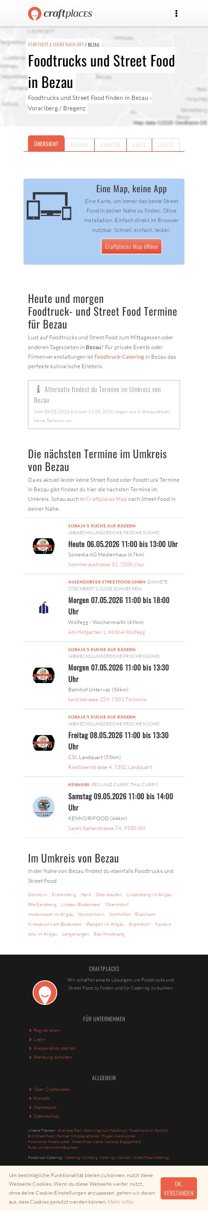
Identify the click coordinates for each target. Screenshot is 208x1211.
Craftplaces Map (106, 498)
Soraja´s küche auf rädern (102, 526)
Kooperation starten (52, 1048)
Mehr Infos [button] (121, 1201)
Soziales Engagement (123, 1141)
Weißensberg (42, 904)
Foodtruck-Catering (119, 356)
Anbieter (110, 145)
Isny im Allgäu (43, 934)
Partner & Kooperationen (78, 1136)
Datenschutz (44, 1116)
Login (37, 1039)
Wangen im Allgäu (105, 924)
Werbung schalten (50, 1057)
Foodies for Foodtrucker (48, 1141)
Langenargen (75, 934)
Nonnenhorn (91, 914)
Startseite (38, 44)
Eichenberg (64, 894)
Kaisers (163, 924)
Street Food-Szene (87, 1141)
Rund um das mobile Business (53, 1147)
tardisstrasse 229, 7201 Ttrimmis (107, 699)
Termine (79, 145)
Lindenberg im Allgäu (149, 894)
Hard (86, 894)
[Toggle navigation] (176, 13)
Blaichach (145, 914)
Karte (139, 145)
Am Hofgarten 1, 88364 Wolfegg (106, 632)
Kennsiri (78, 784)
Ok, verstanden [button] (179, 1188)
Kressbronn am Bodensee (55, 924)
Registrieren (44, 1030)
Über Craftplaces (49, 1089)
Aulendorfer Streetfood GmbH (106, 582)
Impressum (42, 1107)
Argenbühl (140, 924)
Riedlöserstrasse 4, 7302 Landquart (110, 767)
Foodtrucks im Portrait (148, 1130)
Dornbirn (37, 894)
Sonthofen (120, 914)
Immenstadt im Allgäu (51, 914)
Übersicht (46, 144)
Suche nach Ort (68, 44)
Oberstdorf (117, 904)
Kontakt (39, 1098)
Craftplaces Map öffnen (131, 246)
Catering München (115, 1157)
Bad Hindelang (109, 934)
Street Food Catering (151, 1157)
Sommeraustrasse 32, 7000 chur (106, 564)
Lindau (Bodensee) (81, 904)
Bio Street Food (41, 1136)
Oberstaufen (109, 894)
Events (166, 145)
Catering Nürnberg (81, 1157)
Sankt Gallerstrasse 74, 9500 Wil (107, 828)
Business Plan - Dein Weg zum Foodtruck (92, 1130)
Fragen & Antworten (119, 1136)
